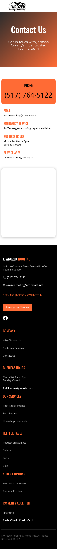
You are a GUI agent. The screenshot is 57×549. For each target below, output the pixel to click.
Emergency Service (17, 307)
